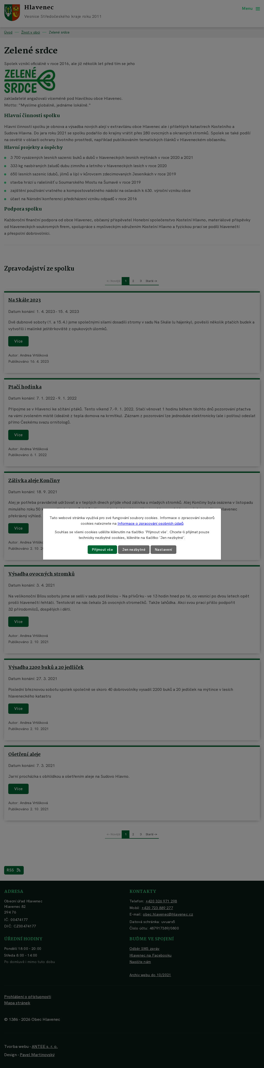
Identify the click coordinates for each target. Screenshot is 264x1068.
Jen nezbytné (134, 549)
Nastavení (164, 549)
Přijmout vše (102, 549)
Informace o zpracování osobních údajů (151, 523)
